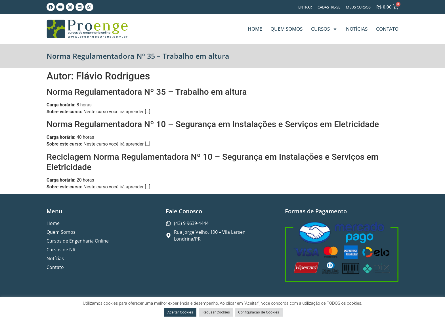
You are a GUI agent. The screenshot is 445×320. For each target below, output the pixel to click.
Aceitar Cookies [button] (180, 312)
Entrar (305, 7)
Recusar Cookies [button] (216, 312)
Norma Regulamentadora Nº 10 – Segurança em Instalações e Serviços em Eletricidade (213, 124)
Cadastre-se (329, 7)
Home (255, 29)
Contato (387, 29)
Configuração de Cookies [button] (258, 312)
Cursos (324, 29)
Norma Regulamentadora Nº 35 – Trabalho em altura (147, 92)
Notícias (357, 29)
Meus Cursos (358, 7)
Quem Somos (286, 29)
